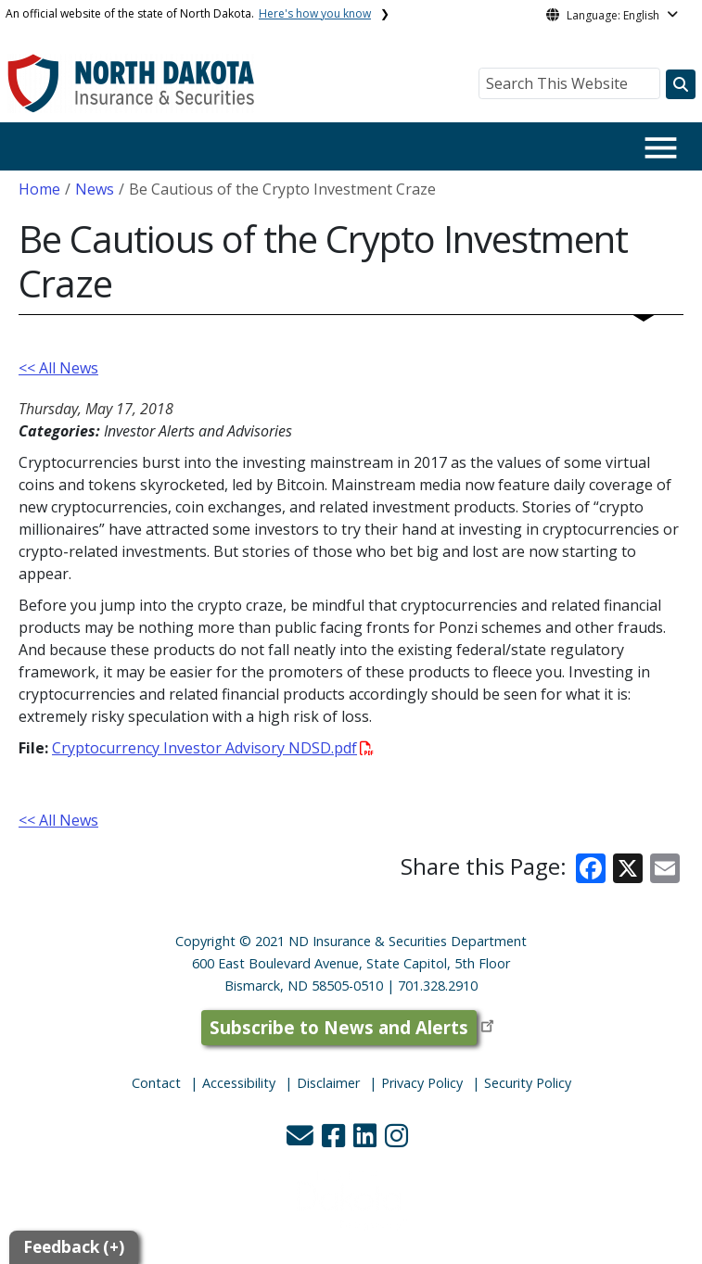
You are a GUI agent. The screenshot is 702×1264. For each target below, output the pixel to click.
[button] (302, 1140)
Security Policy (527, 1083)
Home (39, 189)
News (94, 189)
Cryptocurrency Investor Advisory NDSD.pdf (213, 748)
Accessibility (238, 1083)
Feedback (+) (73, 1247)
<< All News (58, 368)
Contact (156, 1083)
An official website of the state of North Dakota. (188, 13)
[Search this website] (681, 84)
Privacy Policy (422, 1083)
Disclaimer (328, 1083)
